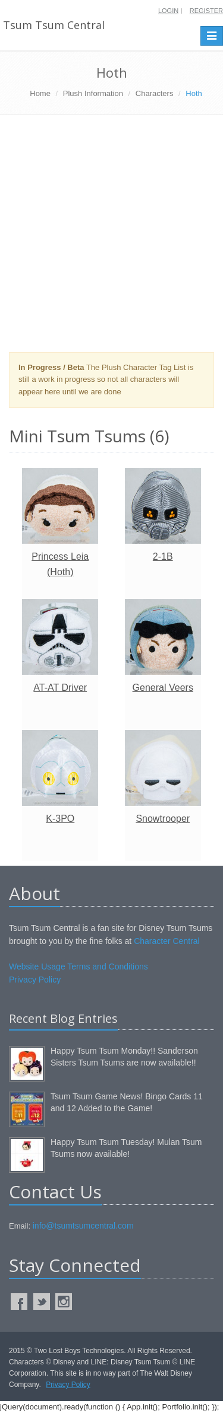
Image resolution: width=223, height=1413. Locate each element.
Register (206, 10)
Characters (155, 93)
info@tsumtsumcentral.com (83, 1225)
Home (40, 93)
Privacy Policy (35, 979)
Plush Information (93, 93)
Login (168, 10)
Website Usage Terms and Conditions (78, 966)
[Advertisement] (111, 238)
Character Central (167, 941)
